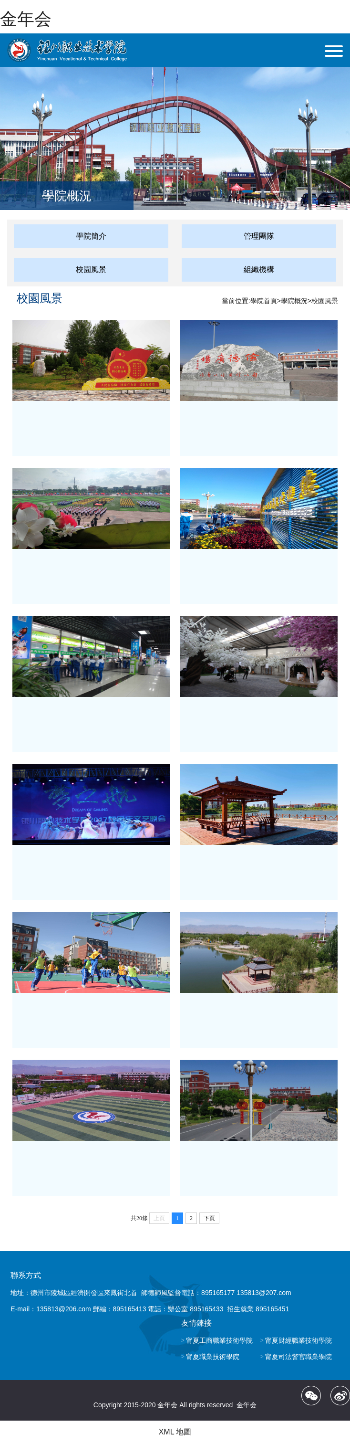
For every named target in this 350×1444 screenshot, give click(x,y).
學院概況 (294, 301)
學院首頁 (263, 301)
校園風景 (91, 269)
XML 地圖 (175, 1432)
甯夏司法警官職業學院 (298, 1356)
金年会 (25, 19)
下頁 (209, 1218)
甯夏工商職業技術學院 (219, 1340)
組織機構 (259, 269)
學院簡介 (91, 236)
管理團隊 (259, 236)
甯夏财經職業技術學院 (298, 1340)
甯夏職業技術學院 (212, 1356)
